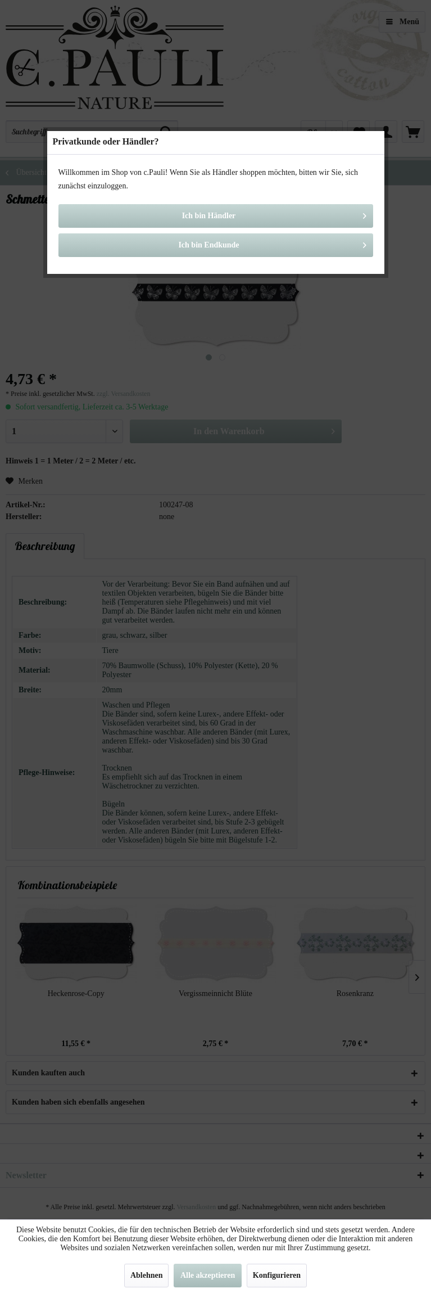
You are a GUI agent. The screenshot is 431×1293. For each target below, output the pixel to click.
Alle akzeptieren (207, 1275)
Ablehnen (146, 1275)
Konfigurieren (277, 1275)
